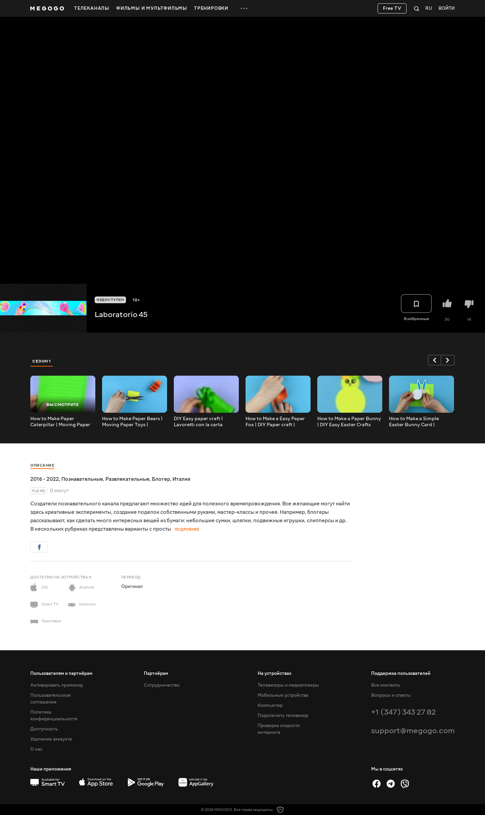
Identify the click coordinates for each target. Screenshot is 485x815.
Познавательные (82, 479)
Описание (42, 465)
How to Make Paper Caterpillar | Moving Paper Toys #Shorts (60, 422)
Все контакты (385, 685)
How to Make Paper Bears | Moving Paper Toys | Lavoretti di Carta (132, 422)
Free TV (392, 8)
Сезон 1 (41, 361)
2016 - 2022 (44, 479)
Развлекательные (127, 479)
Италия (181, 479)
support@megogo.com (413, 730)
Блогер (161, 479)
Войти (447, 8)
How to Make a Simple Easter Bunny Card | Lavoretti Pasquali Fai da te (420, 422)
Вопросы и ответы (391, 695)
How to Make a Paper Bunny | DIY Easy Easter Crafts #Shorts (349, 422)
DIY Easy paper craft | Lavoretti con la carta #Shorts (198, 422)
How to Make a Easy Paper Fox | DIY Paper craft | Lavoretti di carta (275, 422)
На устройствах (274, 673)
